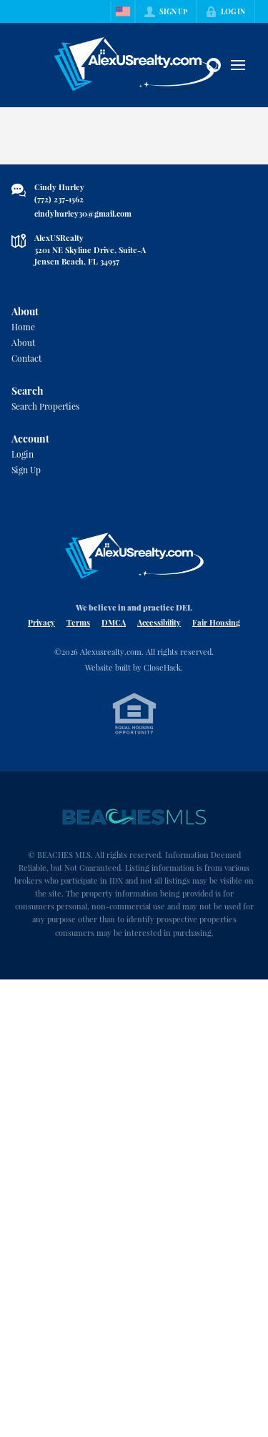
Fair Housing (216, 622)
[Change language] (123, 11)
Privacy (41, 622)
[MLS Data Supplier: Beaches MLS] (134, 817)
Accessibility (159, 622)
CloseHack (162, 667)
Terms (78, 622)
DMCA (113, 622)
